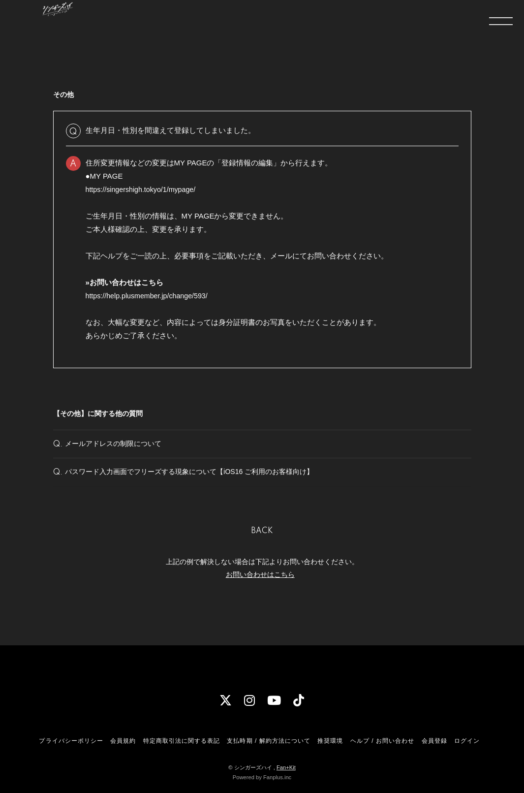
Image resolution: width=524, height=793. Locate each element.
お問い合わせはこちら (260, 590)
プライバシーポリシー (71, 740)
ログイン (467, 740)
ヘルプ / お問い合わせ (382, 740)
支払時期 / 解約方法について (268, 740)
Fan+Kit (286, 767)
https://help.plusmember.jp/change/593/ (150, 295)
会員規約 (123, 740)
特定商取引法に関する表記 (181, 740)
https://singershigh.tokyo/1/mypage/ (144, 189)
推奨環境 (330, 740)
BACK (262, 547)
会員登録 (434, 740)
